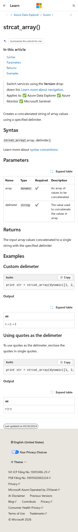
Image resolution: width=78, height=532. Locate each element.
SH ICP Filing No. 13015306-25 (27, 472)
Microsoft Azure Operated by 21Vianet (32, 490)
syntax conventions (44, 149)
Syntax (11, 57)
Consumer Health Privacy (24, 508)
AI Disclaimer (16, 496)
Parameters (14, 62)
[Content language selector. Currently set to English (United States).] (27, 442)
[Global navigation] (4, 5)
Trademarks (37, 513)
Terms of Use (16, 513)
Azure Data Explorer (26, 15)
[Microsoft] (39, 5)
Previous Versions (41, 496)
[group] (39, 285)
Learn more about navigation (42, 89)
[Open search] (74, 5)
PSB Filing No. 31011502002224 (28, 478)
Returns (11, 68)
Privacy (12, 484)
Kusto (47, 15)
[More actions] (71, 15)
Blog (11, 501)
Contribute (29, 501)
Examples (12, 73)
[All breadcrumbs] (7, 15)
